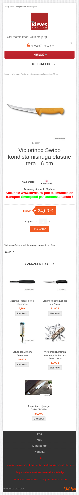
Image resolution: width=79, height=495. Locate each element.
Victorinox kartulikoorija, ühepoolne (22, 302)
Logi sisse (10, 7)
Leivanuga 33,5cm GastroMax (22, 353)
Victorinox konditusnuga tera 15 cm (55, 302)
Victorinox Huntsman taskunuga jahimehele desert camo (55, 355)
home (6, 74)
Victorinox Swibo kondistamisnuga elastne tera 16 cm (35, 74)
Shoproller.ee (70, 489)
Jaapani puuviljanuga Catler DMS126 (38, 408)
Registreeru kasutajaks (26, 7)
